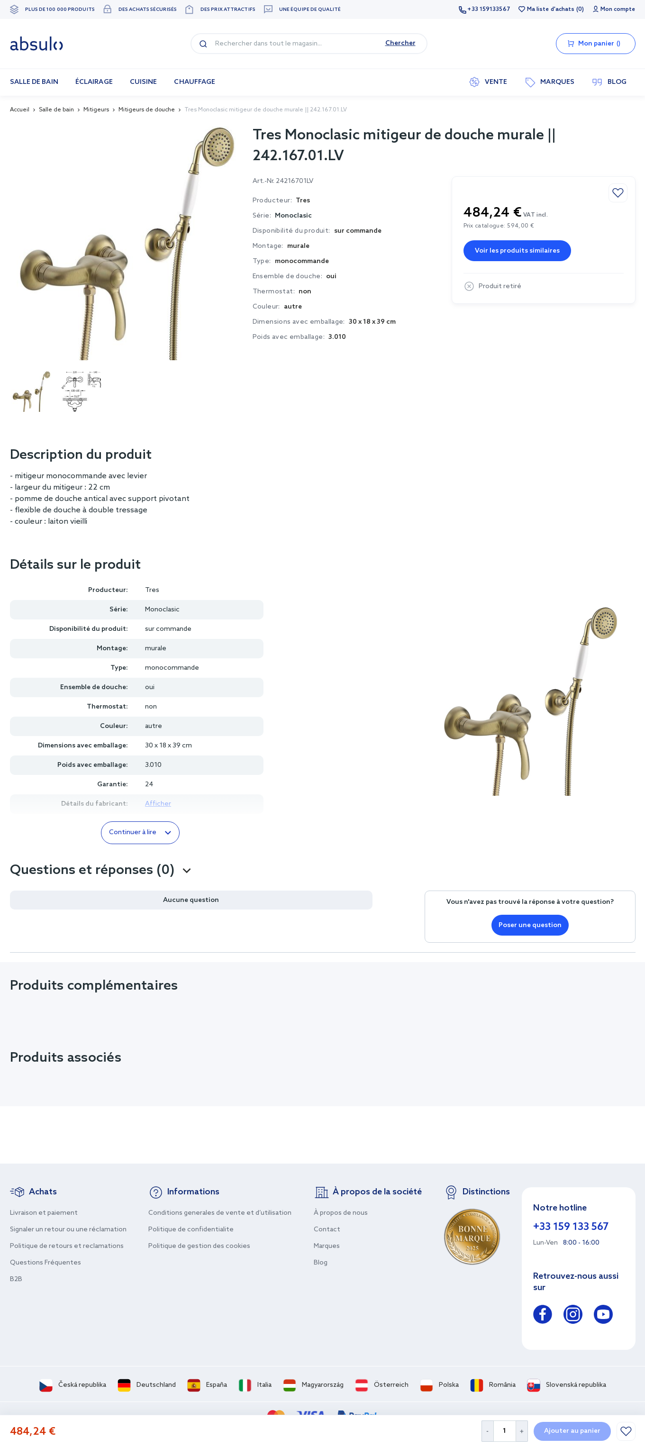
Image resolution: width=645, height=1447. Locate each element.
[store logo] (36, 43)
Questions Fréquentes (45, 1263)
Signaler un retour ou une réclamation (68, 1230)
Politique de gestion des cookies (199, 1246)
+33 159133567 (488, 9)
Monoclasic (293, 216)
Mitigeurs (96, 110)
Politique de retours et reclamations (67, 1246)
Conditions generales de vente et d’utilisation (219, 1213)
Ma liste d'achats (551, 9)
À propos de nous (341, 1213)
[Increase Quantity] (522, 1431)
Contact (327, 1230)
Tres (152, 590)
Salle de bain (56, 110)
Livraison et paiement (44, 1213)
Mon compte (618, 9)
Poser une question (530, 925)
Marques (327, 1246)
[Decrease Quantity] (487, 1431)
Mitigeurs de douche (146, 110)
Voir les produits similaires (517, 251)
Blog (320, 1263)
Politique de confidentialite (191, 1230)
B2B (16, 1279)
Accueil (19, 110)
